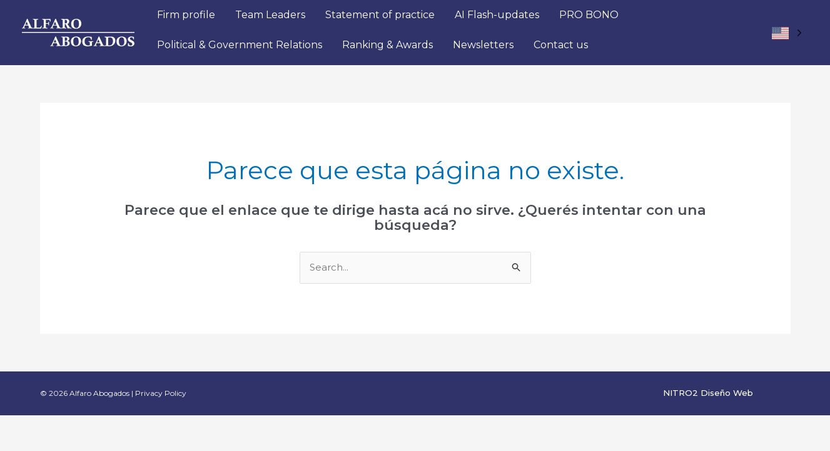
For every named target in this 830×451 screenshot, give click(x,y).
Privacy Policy (160, 393)
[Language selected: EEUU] (786, 33)
